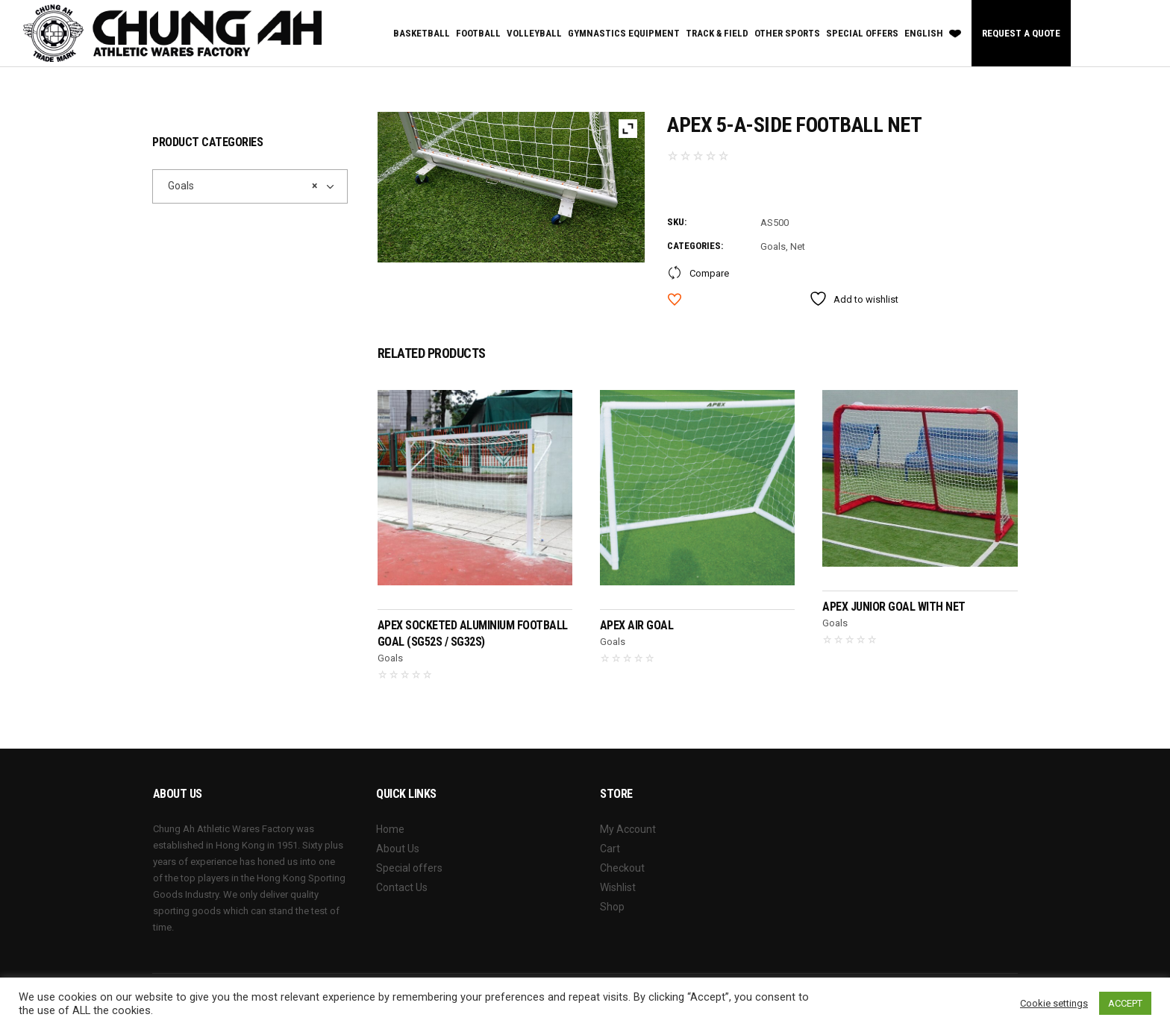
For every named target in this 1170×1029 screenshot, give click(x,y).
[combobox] (250, 186)
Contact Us (402, 887)
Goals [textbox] (239, 185)
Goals (773, 246)
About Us (397, 849)
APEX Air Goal (637, 625)
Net (797, 246)
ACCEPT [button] (1125, 1003)
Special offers (409, 868)
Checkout (622, 868)
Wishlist (618, 887)
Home (390, 829)
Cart (610, 849)
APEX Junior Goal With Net (894, 607)
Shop (612, 907)
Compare (709, 273)
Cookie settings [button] (1054, 1003)
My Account (628, 829)
